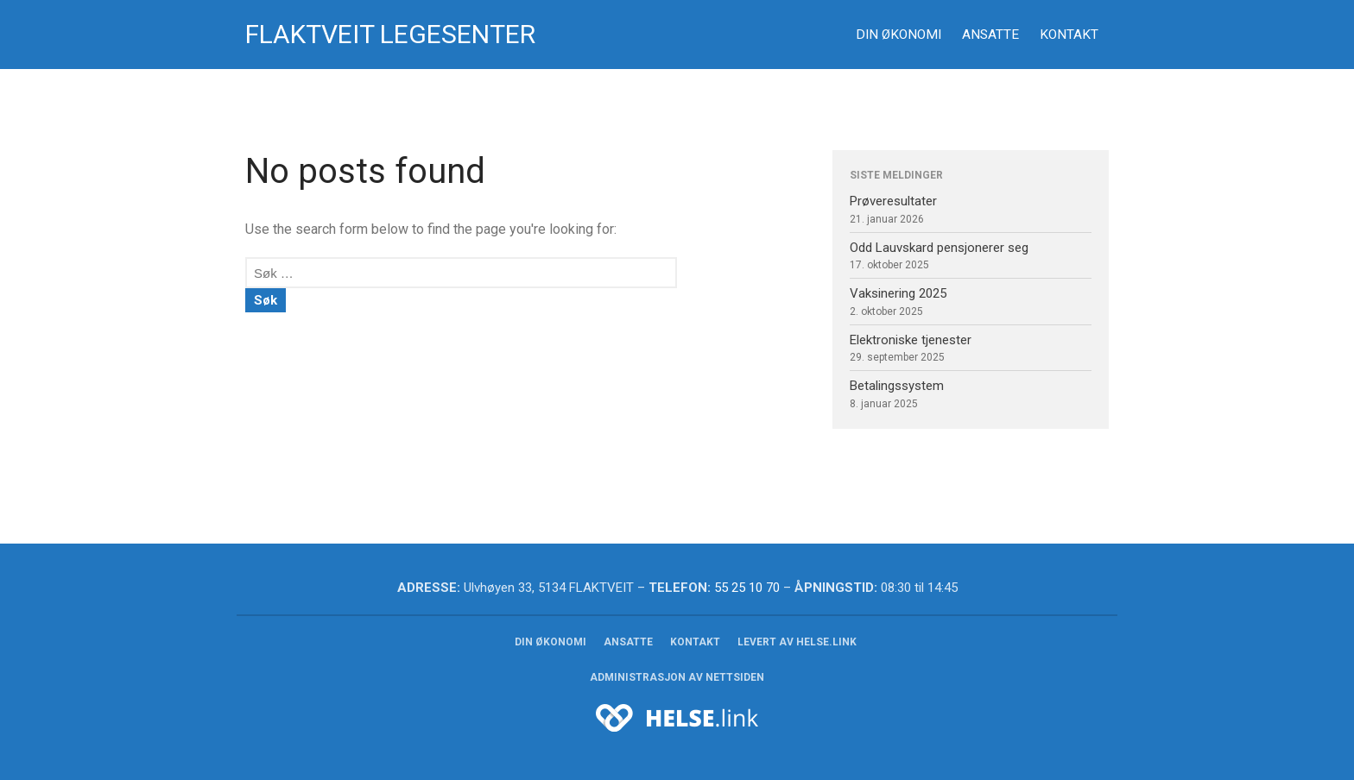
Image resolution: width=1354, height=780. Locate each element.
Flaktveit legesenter (390, 34)
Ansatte (990, 34)
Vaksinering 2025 (898, 293)
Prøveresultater (893, 201)
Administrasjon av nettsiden (677, 677)
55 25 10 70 (747, 587)
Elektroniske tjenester (910, 340)
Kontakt (1069, 34)
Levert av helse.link (797, 642)
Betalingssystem (897, 385)
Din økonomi (898, 34)
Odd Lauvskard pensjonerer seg (939, 247)
